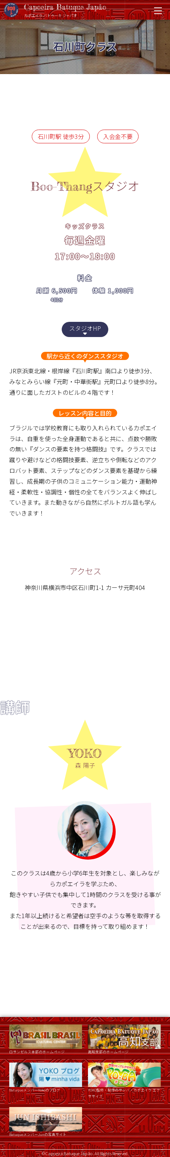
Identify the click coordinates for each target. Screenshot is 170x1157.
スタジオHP (85, 330)
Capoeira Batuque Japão (81, 10)
